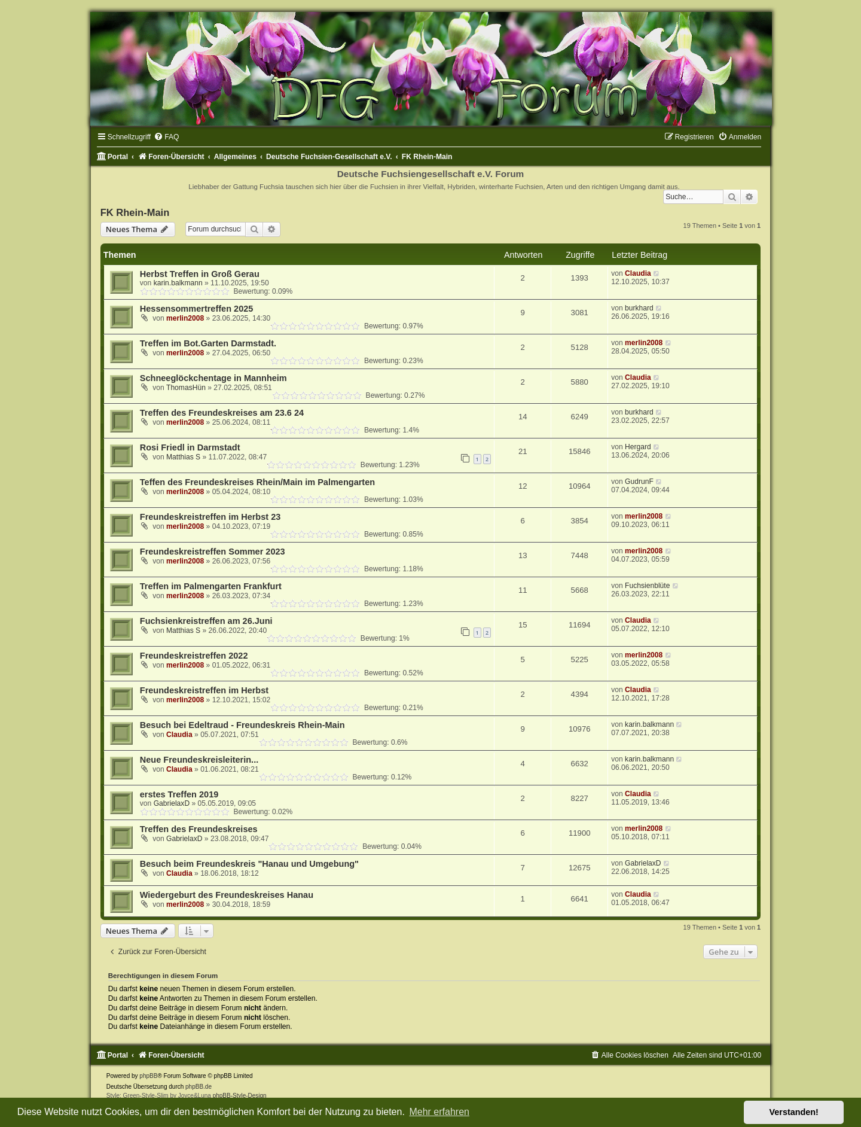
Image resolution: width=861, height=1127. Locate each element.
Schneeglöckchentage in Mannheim (213, 378)
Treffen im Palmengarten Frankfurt (211, 586)
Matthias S (183, 457)
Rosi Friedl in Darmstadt (190, 447)
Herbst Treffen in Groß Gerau (199, 274)
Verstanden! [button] (794, 1112)
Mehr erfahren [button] (439, 1112)
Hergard (638, 447)
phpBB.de (198, 1086)
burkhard (639, 308)
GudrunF (639, 481)
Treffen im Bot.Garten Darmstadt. (208, 343)
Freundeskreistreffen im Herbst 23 (210, 517)
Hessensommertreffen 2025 (197, 308)
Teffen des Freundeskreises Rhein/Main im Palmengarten (257, 482)
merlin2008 (185, 318)
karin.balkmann (178, 283)
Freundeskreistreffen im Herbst (204, 690)
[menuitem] (166, 137)
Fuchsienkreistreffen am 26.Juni (206, 621)
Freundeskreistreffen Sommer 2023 (212, 551)
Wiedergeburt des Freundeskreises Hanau (226, 895)
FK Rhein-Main (135, 212)
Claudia (638, 273)
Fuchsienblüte (647, 585)
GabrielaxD (172, 803)
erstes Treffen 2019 (179, 794)
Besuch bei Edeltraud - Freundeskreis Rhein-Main (242, 725)
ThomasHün (186, 387)
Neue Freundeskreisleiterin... (199, 759)
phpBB (148, 1076)
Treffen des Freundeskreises (199, 829)
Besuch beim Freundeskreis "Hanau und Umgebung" (249, 864)
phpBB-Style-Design (240, 1095)
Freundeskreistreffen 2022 (194, 655)
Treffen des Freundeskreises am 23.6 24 (222, 413)
